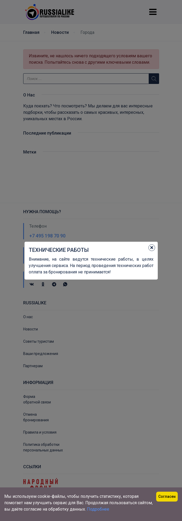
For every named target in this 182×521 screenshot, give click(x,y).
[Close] (151, 247)
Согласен (167, 496)
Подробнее (98, 509)
